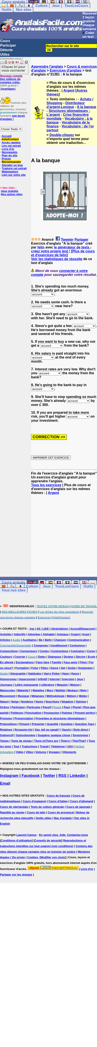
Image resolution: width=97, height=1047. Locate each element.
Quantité (52, 724)
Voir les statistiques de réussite (56, 259)
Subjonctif (7, 735)
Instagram (9, 775)
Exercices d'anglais (65, 70)
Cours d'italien (58, 801)
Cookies (32, 857)
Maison (75, 684)
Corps (91, 651)
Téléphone (58, 746)
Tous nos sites (13, 590)
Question (67, 724)
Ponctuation (33, 712)
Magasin (62, 684)
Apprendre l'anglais (47, 66)
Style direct (80, 729)
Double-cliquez (61, 135)
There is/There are (46, 740)
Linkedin (77, 775)
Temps (4, 740)
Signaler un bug (12, 165)
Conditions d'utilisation (16, 840)
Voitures (40, 752)
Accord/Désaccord (82, 628)
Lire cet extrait (11, 145)
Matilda (60, 690)
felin (41, 247)
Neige (15, 701)
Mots (83, 690)
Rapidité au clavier (12, 812)
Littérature (47, 684)
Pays (67, 707)
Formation (22, 668)
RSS (62, 775)
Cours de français (58, 795)
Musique (23, 696)
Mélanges (37, 696)
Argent (69, 90)
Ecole (91, 656)
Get (63, 668)
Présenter (38, 724)
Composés (41, 645)
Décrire (80, 656)
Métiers (72, 696)
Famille (56, 662)
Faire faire (42, 662)
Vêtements (69, 752)
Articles (5, 639)
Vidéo (19, 752)
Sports (66, 729)
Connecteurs (28, 651)
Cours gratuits (13, 582)
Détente (6, 50)
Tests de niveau (21, 740)
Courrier (19, 656)
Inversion (68, 679)
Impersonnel (27, 679)
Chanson (60, 639)
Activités (6, 634)
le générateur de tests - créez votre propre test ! (61, 249)
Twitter (49, 775)
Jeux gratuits (9, 191)
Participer (8, 45)
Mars (50, 690)
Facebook (31, 775)
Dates (42, 656)
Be (41, 639)
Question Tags (84, 724)
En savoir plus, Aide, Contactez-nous (63, 834)
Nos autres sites (11, 194)
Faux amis (70, 662)
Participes (18, 707)
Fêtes (44, 668)
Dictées (68, 656)
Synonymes (80, 735)
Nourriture (52, 701)
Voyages (54, 752)
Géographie (18, 673)
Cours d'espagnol (34, 801)
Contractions (59, 651)
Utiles (5, 54)
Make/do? (23, 690)
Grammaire (85, 668)
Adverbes (34, 634)
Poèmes (67, 712)
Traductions (29, 746)
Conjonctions (9, 651)
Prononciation (23, 718)
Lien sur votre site (14, 174)
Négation (67, 701)
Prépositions (8, 724)
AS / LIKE (42, 628)
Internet (54, 679)
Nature (4, 701)
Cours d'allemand (81, 801)
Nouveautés (10, 152)
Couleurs (6, 656)
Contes (44, 651)
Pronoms (6, 718)
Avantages (8, 88)
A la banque (86, 107)
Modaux (72, 690)
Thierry (65, 740)
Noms (39, 701)
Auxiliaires (29, 639)
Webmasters (10, 171)
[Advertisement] (64, 535)
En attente (6, 662)
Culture (42, 6)
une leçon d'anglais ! (12, 117)
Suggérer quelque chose (54, 735)
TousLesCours (76, 6)
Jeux (56, 6)
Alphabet (49, 634)
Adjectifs (20, 634)
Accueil (6, 136)
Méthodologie (55, 696)
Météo (83, 696)
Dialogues (54, 656)
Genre (54, 668)
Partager (81, 239)
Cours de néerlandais (14, 806)
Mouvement (7, 696)
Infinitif (42, 679)
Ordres (4, 707)
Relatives (6, 729)
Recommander (11, 161)
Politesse (17, 712)
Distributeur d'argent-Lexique (65, 105)
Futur (34, 668)
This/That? (79, 740)
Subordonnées (25, 735)
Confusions (77, 645)
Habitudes (35, 673)
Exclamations (25, 662)
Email (5, 783)
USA (70, 746)
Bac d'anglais (63, 818)
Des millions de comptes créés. (11, 79)
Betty (48, 639)
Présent (24, 724)
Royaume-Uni (24, 729)
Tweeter (67, 239)
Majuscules (7, 690)
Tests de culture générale (47, 806)
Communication (78, 639)
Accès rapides (10, 142)
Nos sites (23, 9)
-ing (31, 628)
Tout (16, 746)
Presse (6, 158)
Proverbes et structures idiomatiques (60, 718)
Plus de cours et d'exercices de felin (63, 253)
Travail (44, 746)
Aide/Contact (10, 139)
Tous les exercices (46, 485)
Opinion (81, 701)
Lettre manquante (26, 684)
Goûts (72, 668)
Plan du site (9, 155)
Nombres (27, 701)
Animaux (63, 634)
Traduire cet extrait (14, 168)
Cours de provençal (61, 812)
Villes (29, 752)
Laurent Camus (26, 834)
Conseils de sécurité (47, 840)
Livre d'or (8, 149)
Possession (51, 712)
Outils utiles (44, 818)
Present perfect (85, 712)
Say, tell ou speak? (47, 729)
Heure (75, 673)
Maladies (38, 690)
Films (83, 662)
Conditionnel (58, 645)
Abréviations (59, 628)
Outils (6, 9)
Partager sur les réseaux (16, 874)
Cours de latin (36, 812)
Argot (86, 634)
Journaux (6, 684)
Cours (5, 41)
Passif (47, 707)
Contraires (78, 651)
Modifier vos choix (52, 857)
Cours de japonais (78, 806)
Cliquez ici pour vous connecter (13, 68)
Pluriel (76, 707)
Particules (33, 707)
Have (65, 673)
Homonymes (8, 679)
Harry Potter (52, 673)
